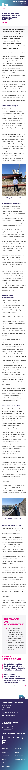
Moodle (4, 759)
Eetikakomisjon (19, 755)
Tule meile (18, 748)
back (3, 11)
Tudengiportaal (6, 755)
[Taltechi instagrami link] (8, 737)
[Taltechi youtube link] (4, 742)
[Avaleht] (5, 4)
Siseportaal (5, 752)
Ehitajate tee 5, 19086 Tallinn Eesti (6, 707)
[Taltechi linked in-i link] (18, 737)
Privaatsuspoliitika (20, 759)
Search (22, 4)
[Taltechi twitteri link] (4, 737)
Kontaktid (5, 748)
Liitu (7, 727)
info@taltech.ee (10, 715)
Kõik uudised (18, 686)
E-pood (17, 752)
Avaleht (3, 8)
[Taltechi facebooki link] (13, 737)
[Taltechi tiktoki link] (22, 737)
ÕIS (3, 762)
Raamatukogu (6, 766)
